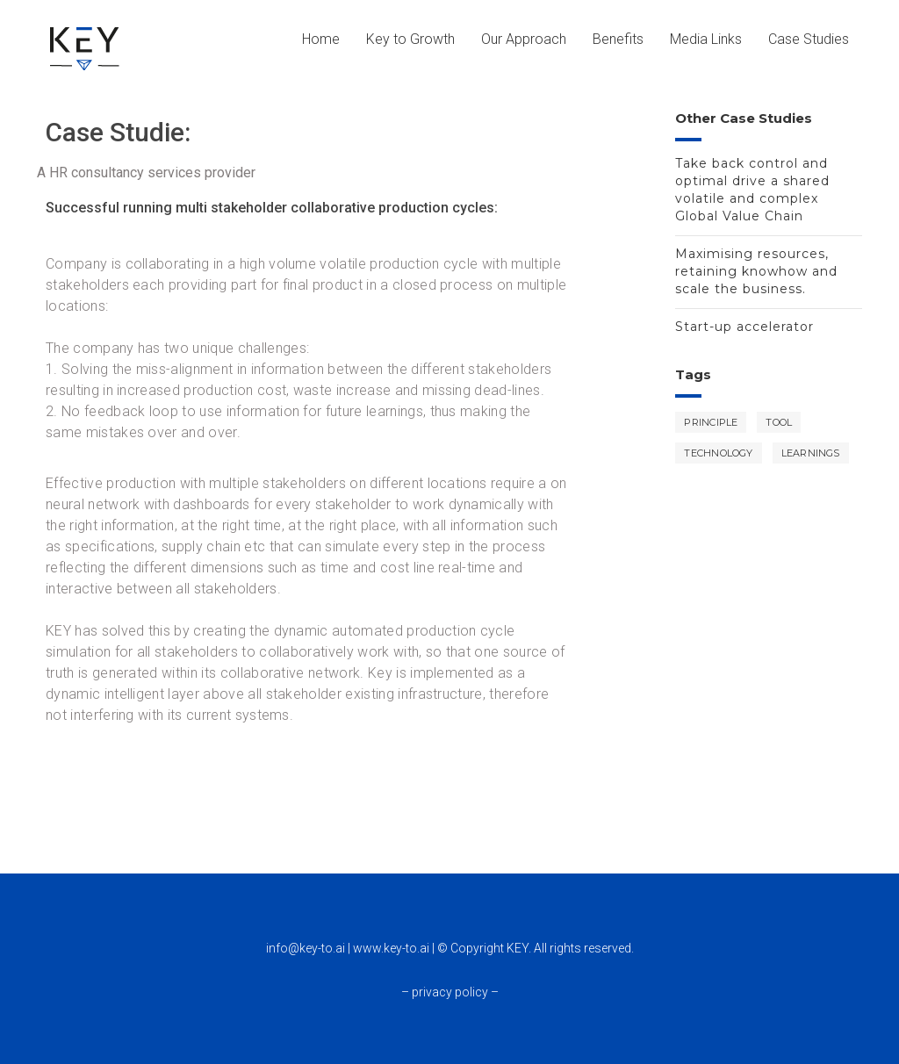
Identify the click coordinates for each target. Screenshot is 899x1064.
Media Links (706, 39)
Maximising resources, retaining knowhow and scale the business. (756, 271)
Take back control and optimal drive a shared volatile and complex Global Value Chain (752, 189)
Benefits (618, 39)
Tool (779, 422)
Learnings (810, 453)
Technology (718, 453)
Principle (710, 422)
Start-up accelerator (744, 326)
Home (321, 39)
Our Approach (523, 39)
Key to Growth (410, 39)
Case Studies (808, 39)
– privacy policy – (450, 992)
